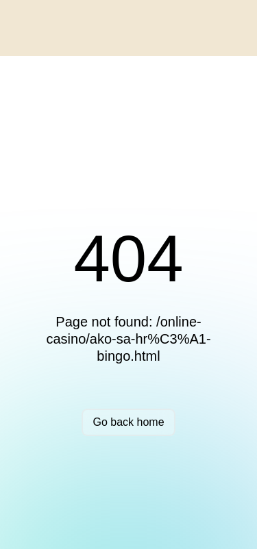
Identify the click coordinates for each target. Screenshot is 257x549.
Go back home (128, 422)
